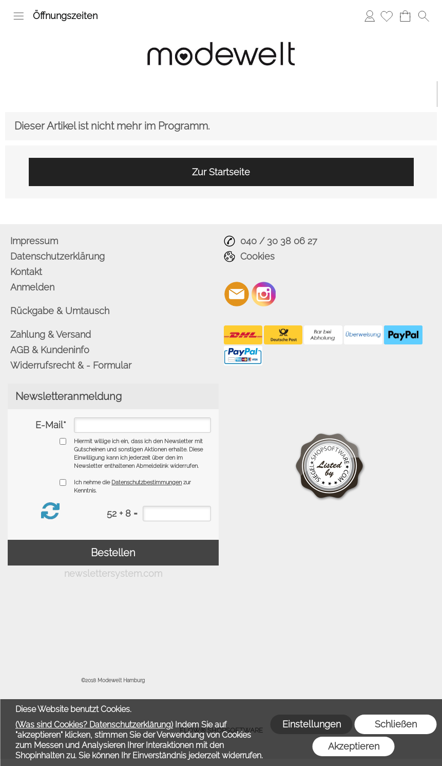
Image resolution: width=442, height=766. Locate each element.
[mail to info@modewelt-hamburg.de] (236, 294)
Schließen (396, 724)
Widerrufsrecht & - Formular (70, 365)
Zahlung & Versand (50, 334)
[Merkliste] (386, 16)
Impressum (34, 240)
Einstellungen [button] (311, 724)
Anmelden (369, 15)
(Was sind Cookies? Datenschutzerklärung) (94, 724)
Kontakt (26, 271)
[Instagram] (264, 294)
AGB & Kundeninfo (49, 349)
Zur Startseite (221, 172)
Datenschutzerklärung (57, 256)
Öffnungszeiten (65, 15)
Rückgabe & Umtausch (59, 310)
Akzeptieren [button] (353, 746)
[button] (18, 16)
